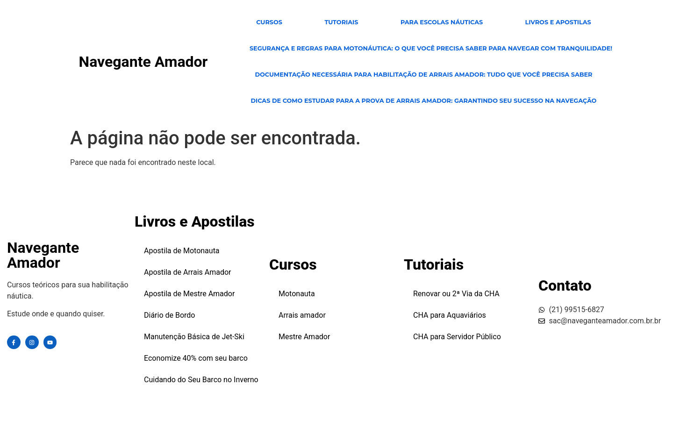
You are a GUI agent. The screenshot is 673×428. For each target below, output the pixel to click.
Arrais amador (302, 315)
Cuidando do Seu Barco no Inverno (201, 379)
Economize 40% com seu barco (196, 358)
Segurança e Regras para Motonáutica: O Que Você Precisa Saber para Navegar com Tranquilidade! (431, 48)
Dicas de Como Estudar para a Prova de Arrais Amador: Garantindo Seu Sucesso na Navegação (423, 100)
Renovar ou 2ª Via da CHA (456, 293)
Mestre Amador (304, 336)
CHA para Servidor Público (457, 336)
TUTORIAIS (341, 22)
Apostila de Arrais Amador (187, 272)
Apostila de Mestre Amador (189, 293)
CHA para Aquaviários (449, 315)
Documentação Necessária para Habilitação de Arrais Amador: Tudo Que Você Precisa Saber (423, 74)
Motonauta (297, 293)
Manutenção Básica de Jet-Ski (194, 336)
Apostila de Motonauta (182, 250)
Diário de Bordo (169, 315)
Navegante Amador (143, 62)
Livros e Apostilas (558, 22)
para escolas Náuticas (442, 22)
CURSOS (269, 22)
